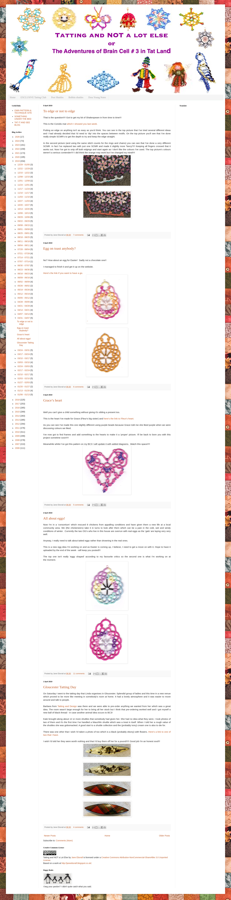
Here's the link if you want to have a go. (63, 273)
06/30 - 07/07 (23, 265)
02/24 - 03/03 (23, 366)
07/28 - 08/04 (23, 249)
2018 (17, 400)
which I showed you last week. (82, 124)
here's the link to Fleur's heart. (119, 418)
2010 (17, 432)
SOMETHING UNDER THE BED (23, 117)
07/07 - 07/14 (23, 261)
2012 (17, 424)
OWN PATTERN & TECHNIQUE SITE (23, 111)
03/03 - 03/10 (23, 362)
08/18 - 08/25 (23, 237)
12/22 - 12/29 (23, 168)
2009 (17, 436)
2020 (17, 157)
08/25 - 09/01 (23, 233)
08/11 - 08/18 (23, 241)
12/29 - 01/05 (23, 164)
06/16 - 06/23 (23, 273)
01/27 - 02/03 (23, 382)
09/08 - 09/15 (23, 225)
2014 (17, 416)
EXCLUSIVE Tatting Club (33, 97)
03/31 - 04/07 (23, 318)
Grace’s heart (52, 400)
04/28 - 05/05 (23, 302)
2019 (17, 161)
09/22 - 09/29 (23, 221)
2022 (17, 149)
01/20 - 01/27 (23, 386)
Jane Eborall (77, 857)
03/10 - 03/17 (23, 358)
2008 (17, 440)
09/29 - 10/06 (23, 217)
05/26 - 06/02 (23, 286)
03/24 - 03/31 (23, 350)
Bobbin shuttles (76, 97)
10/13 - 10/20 (23, 209)
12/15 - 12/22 (23, 173)
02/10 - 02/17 (23, 374)
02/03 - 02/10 (23, 378)
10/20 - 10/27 (23, 205)
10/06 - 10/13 (23, 213)
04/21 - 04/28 (23, 306)
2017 (17, 404)
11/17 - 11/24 (23, 189)
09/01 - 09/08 (23, 229)
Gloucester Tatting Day (59, 687)
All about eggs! (54, 518)
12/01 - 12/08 (23, 181)
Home (13, 97)
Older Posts (164, 835)
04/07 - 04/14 (23, 314)
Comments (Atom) (64, 840)
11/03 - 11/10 (23, 197)
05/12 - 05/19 (23, 294)
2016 (17, 408)
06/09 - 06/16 (23, 277)
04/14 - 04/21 (23, 310)
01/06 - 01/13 (23, 394)
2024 (17, 141)
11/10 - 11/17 (23, 193)
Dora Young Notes (97, 97)
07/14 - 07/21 (23, 257)
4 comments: (78, 827)
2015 (17, 412)
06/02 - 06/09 (23, 282)
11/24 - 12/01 (23, 185)
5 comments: (78, 505)
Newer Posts (50, 835)
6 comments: (78, 387)
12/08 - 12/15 (23, 177)
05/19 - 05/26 (23, 290)
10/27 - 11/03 (23, 201)
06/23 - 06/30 (23, 269)
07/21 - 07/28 (23, 253)
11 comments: (79, 674)
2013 (17, 420)
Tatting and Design (67, 706)
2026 (17, 137)
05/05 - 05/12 (23, 298)
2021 (17, 153)
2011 (17, 428)
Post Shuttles (57, 97)
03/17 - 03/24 (23, 354)
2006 (17, 448)
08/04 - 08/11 (23, 245)
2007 (17, 444)
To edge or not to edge (59, 111)
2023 (17, 145)
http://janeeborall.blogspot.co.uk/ (76, 863)
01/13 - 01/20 (23, 390)
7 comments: (78, 235)
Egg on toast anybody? (59, 248)
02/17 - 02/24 (23, 370)
